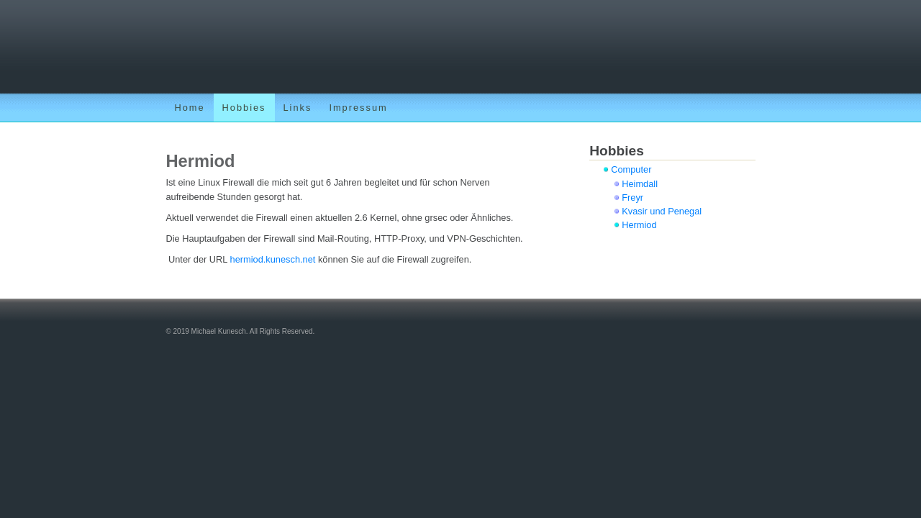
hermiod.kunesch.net (273, 259)
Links (297, 107)
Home (189, 107)
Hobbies (244, 107)
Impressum (358, 107)
